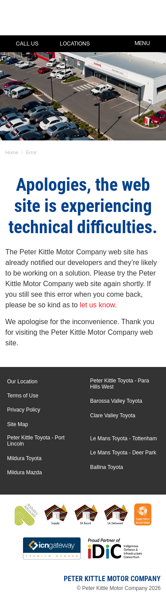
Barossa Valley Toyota (116, 401)
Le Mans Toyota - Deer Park (123, 453)
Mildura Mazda (24, 472)
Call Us (21, 43)
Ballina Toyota (107, 467)
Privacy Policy (23, 410)
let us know (97, 305)
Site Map (17, 424)
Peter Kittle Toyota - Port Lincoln (36, 441)
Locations (68, 43)
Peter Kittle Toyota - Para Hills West (119, 384)
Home (11, 152)
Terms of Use (23, 396)
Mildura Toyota (24, 458)
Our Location (22, 381)
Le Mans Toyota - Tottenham (123, 438)
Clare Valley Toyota (112, 415)
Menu (149, 42)
